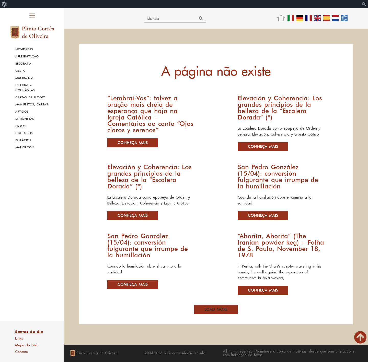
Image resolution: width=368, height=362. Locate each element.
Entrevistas (24, 118)
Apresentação (27, 56)
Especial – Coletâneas (25, 87)
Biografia (23, 63)
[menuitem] (4, 4)
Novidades (24, 49)
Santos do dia (29, 331)
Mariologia (24, 147)
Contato (21, 351)
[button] (216, 309)
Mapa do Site (26, 345)
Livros (20, 126)
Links (19, 338)
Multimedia (24, 78)
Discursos (24, 133)
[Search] (201, 18)
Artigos (21, 111)
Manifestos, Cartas (31, 104)
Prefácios (23, 140)
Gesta (20, 71)
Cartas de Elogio (30, 97)
